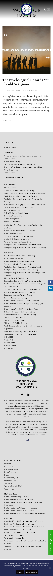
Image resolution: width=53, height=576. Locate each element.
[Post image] (26, 50)
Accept (20, 572)
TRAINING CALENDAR (13, 177)
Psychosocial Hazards (12, 90)
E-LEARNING (9, 184)
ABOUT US (8, 142)
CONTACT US (10, 147)
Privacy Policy (31, 572)
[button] (6, 9)
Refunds (26, 440)
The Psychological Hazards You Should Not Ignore (26, 82)
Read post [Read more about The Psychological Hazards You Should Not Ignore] (7, 120)
